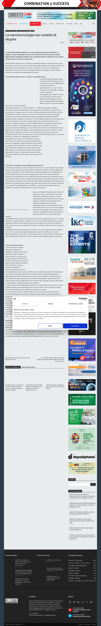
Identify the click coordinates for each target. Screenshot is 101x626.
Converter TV (35, 23)
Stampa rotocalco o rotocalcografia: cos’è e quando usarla (53, 578)
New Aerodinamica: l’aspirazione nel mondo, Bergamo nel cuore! (17, 358)
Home (6, 28)
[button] (94, 24)
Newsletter (60, 23)
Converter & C (24, 23)
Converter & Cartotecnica (16, 28)
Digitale (32, 30)
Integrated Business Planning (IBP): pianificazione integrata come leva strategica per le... (23, 572)
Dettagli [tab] (50, 303)
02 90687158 (34, 613)
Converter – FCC (12, 23)
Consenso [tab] (25, 303)
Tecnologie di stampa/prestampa (23, 30)
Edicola (44, 23)
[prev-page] (33, 393)
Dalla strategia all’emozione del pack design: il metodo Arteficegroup (81, 528)
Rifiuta (50, 326)
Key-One (23, 624)
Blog (76, 23)
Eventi (51, 23)
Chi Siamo (69, 23)
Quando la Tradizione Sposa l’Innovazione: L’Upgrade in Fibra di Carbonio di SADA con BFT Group (81, 520)
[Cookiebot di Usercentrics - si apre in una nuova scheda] (79, 298)
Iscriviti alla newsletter (82, 609)
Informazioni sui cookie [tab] (76, 303)
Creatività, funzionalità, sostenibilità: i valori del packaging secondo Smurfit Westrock (55, 386)
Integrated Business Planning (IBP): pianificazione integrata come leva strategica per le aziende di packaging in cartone (82, 505)
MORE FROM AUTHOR (28, 367)
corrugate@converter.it (50, 615)
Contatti (94, 624)
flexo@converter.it (37, 615)
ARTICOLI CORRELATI (13, 367)
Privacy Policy (87, 624)
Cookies (80, 624)
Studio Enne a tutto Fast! (54, 560)
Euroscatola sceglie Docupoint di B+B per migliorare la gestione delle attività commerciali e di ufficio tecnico (50, 359)
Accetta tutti (75, 326)
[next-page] (36, 393)
